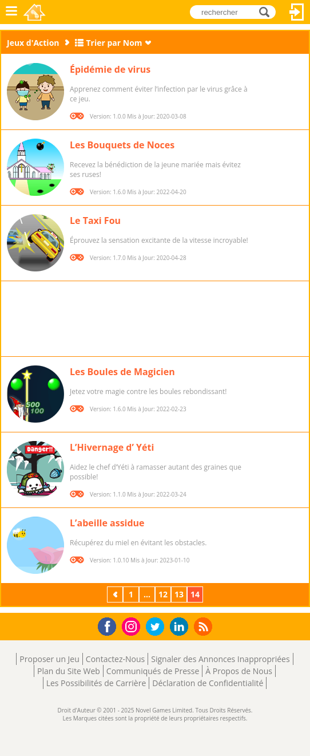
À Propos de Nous (238, 671)
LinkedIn (181, 627)
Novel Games (35, 12)
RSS (204, 626)
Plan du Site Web (68, 671)
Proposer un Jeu (49, 658)
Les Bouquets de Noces (122, 145)
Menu (11, 12)
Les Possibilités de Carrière (96, 683)
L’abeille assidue (107, 523)
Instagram (132, 626)
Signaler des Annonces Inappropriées (220, 658)
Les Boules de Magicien (122, 371)
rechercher (267, 12)
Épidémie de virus (110, 69)
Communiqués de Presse (152, 671)
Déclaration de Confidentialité (207, 683)
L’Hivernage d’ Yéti (112, 447)
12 (163, 594)
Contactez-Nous (115, 658)
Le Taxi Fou (95, 220)
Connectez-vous (296, 12)
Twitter (157, 627)
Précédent (116, 594)
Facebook (110, 625)
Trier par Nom (114, 42)
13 (179, 594)
